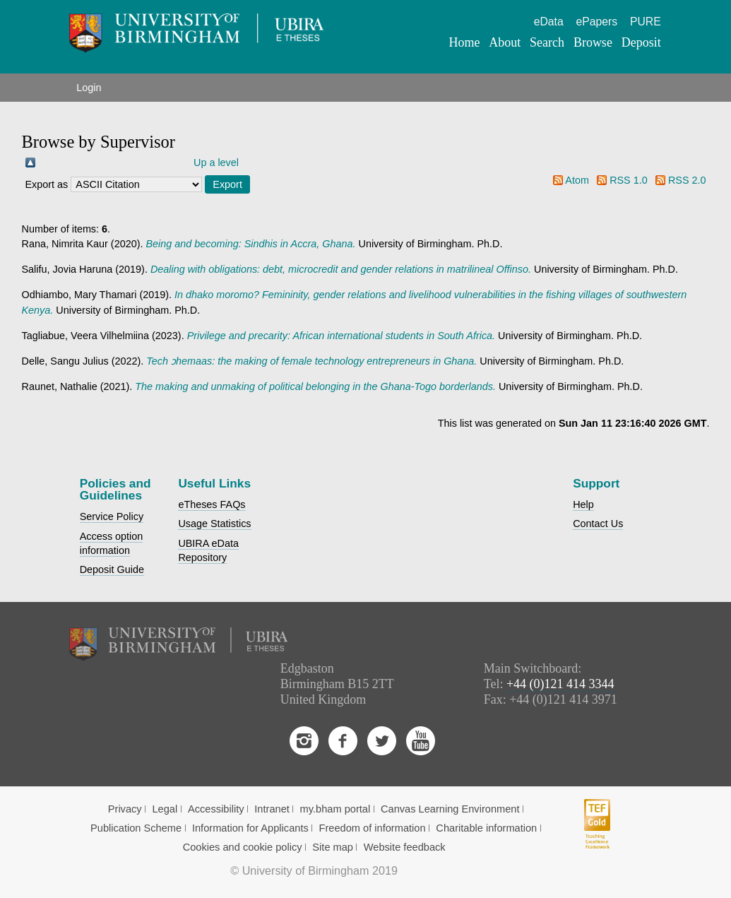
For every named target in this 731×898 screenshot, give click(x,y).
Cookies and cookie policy (242, 847)
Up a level (216, 162)
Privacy (125, 809)
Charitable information (486, 828)
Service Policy (111, 516)
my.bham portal (335, 809)
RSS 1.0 (629, 180)
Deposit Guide (112, 569)
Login (88, 87)
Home (464, 42)
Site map (332, 847)
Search (547, 42)
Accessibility (216, 809)
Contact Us (598, 523)
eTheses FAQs (211, 504)
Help (583, 504)
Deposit (641, 42)
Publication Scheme (136, 828)
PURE (645, 22)
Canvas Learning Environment (450, 809)
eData (549, 22)
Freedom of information (372, 828)
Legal (164, 809)
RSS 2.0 (687, 180)
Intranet (272, 809)
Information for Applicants (250, 828)
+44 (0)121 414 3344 (560, 684)
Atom (577, 180)
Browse (592, 42)
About (505, 42)
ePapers (596, 22)
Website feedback (405, 847)
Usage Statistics (214, 523)
